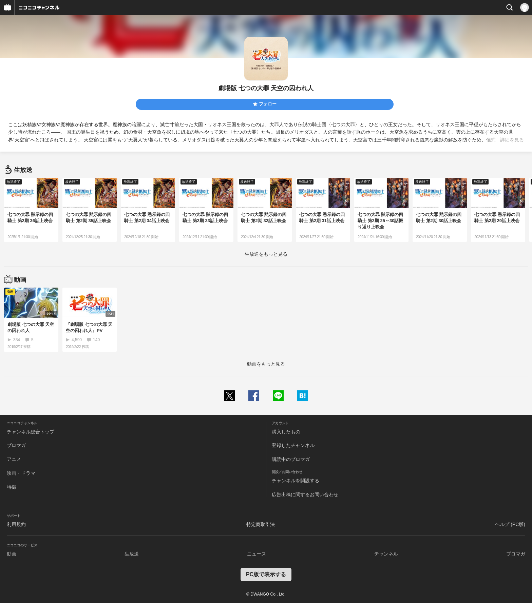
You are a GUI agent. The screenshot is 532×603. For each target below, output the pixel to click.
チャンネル (386, 554)
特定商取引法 (260, 524)
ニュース (256, 554)
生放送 (132, 554)
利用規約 (16, 524)
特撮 (11, 487)
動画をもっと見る (266, 364)
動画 (11, 554)
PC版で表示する (266, 574)
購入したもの (286, 431)
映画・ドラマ (21, 473)
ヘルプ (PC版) (510, 524)
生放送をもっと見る (266, 254)
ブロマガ (16, 445)
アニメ (14, 459)
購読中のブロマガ (291, 459)
